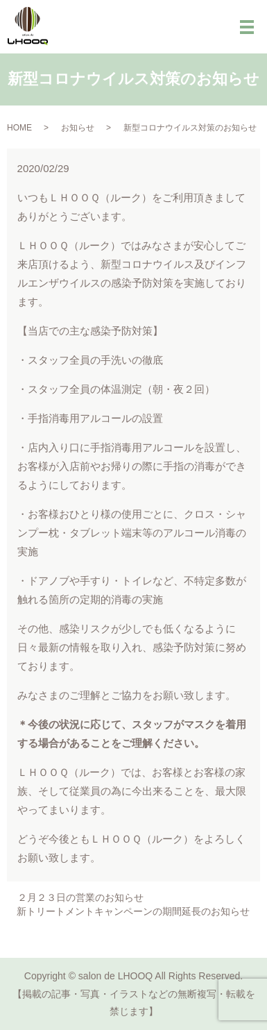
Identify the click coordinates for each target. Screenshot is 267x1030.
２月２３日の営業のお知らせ (80, 897)
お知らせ (77, 128)
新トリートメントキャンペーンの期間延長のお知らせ (133, 911)
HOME (19, 128)
